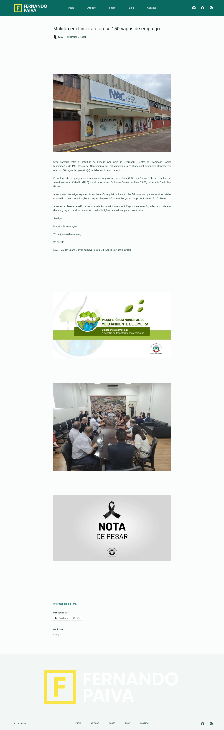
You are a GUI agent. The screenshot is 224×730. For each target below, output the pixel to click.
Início (71, 7)
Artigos (91, 7)
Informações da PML (65, 603)
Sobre (112, 7)
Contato (151, 7)
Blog (131, 7)
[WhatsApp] (211, 7)
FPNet (24, 723)
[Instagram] (194, 7)
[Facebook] (202, 7)
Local (83, 37)
